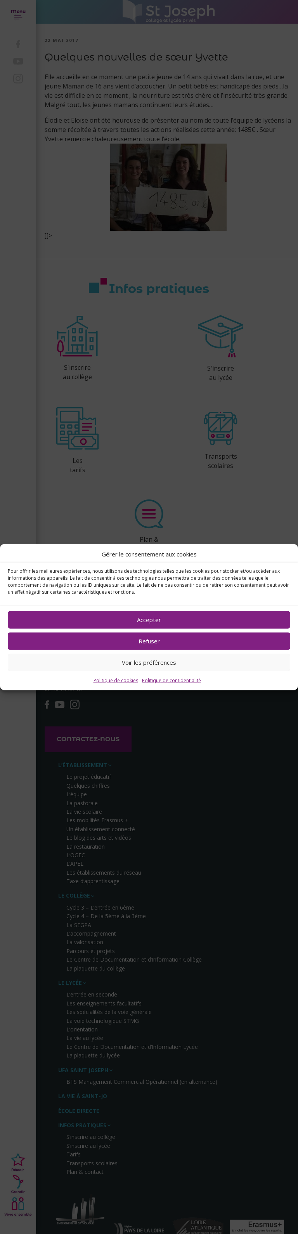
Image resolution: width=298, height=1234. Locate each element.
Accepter (149, 620)
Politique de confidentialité (171, 680)
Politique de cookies (116, 680)
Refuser (149, 641)
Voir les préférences (149, 662)
